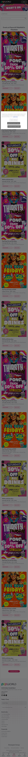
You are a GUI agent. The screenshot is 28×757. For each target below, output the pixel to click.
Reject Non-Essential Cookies (13, 123)
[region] (14, 120)
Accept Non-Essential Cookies (14, 126)
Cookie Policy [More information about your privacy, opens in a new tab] (15, 116)
